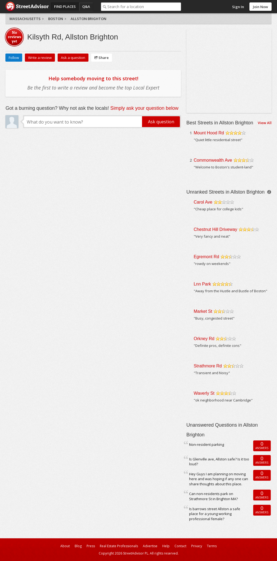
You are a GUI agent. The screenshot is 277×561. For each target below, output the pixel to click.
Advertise (150, 546)
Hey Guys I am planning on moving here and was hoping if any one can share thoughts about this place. (218, 479)
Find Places (65, 6)
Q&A (86, 6)
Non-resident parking (206, 444)
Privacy (196, 546)
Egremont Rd (206, 256)
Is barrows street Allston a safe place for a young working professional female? (214, 513)
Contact (180, 546)
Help (166, 546)
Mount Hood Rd (209, 133)
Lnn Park (202, 284)
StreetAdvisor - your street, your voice (27, 7)
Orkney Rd (204, 338)
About (65, 546)
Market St (203, 311)
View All (265, 122)
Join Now (260, 6)
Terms (212, 546)
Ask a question (73, 57)
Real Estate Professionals (119, 546)
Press (91, 546)
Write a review (40, 57)
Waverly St (204, 393)
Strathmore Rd (208, 366)
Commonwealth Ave (213, 160)
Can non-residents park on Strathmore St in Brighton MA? (213, 496)
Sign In (238, 6)
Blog (78, 546)
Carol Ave (203, 202)
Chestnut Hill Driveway (215, 229)
